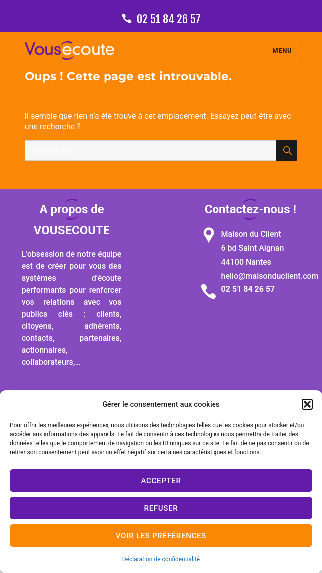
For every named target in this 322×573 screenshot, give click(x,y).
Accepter (161, 480)
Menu (282, 50)
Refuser (161, 508)
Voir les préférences (161, 535)
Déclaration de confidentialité (161, 559)
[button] (307, 404)
